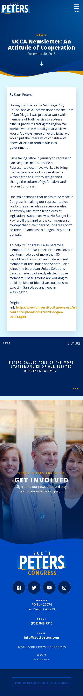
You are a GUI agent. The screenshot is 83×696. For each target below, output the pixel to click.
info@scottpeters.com (41, 637)
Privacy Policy (41, 659)
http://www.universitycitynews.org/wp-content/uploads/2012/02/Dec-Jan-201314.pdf (44, 312)
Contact (41, 655)
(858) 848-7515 (41, 623)
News (41, 35)
